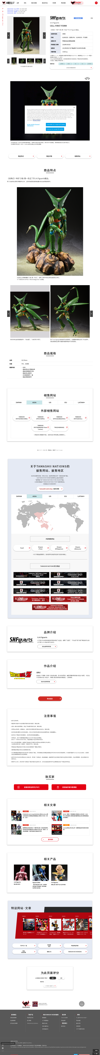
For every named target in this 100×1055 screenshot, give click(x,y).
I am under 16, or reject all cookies (56, 124)
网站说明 (63, 1020)
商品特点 (21, 156)
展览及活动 (44, 1023)
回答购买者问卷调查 (69, 787)
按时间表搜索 (13, 1017)
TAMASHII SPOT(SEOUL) (78, 418)
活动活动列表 (23, 951)
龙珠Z (15, 13)
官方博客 (29, 1020)
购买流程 (49, 489)
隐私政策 (78, 1023)
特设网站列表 (74, 945)
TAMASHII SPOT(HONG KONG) (22, 418)
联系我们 (63, 1026)
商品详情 (49, 156)
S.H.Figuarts (16, 10)
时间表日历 (49, 945)
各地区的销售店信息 (71, 67)
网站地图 (63, 3)
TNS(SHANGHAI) (59, 427)
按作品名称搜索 (14, 1023)
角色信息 (50, 699)
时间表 (54, 3)
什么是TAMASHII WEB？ (81, 1017)
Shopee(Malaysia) (77, 548)
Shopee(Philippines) (59, 548)
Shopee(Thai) (40, 548)
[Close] (74, 107)
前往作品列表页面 (45, 681)
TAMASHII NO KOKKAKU (75, 951)
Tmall (22, 548)
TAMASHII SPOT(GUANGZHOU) (59, 418)
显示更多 (50, 839)
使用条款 (78, 1026)
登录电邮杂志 (45, 1029)
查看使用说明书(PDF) (32, 787)
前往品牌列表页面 (46, 646)
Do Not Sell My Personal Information (8, 1043)
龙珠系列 (15, 11)
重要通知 (44, 1017)
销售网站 (77, 156)
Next (44, 35)
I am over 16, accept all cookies (55, 129)
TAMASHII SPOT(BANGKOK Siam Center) (40, 427)
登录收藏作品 (45, 1026)
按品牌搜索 (12, 1020)
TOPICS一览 (23, 945)
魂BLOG (49, 951)
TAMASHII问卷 (64, 1017)
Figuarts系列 (16, 8)
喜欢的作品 (45, 3)
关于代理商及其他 (80, 1029)
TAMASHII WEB (10, 8)
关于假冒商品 (45, 1020)
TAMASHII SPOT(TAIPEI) (40, 418)
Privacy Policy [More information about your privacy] (36, 120)
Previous (8, 35)
